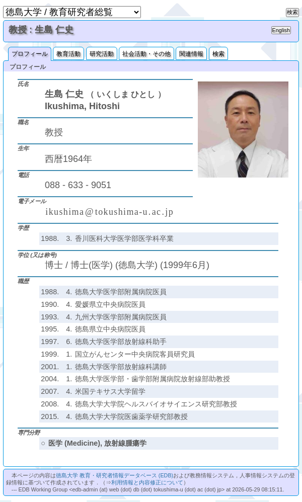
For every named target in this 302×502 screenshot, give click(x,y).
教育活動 (68, 53)
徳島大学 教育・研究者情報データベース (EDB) (114, 475)
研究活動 (102, 53)
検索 (218, 53)
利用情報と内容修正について (147, 482)
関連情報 (191, 53)
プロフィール (30, 53)
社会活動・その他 (146, 53)
